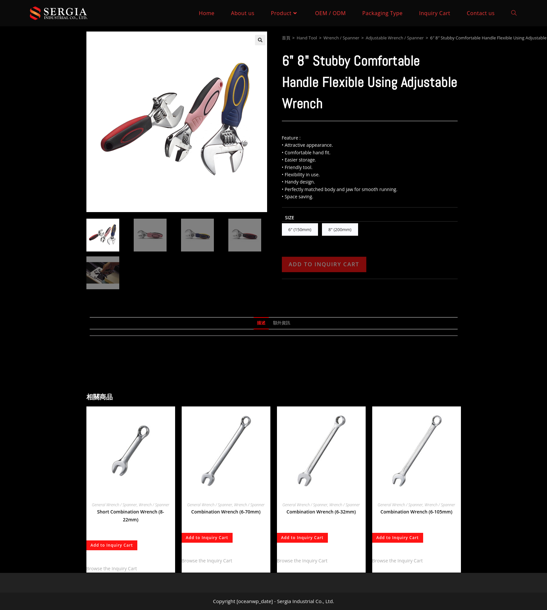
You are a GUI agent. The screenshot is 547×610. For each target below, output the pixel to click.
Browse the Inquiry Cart (111, 568)
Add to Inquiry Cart (324, 264)
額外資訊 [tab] (281, 323)
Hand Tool (307, 38)
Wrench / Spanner (341, 38)
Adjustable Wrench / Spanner (395, 38)
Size (289, 217)
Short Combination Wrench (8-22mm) (130, 516)
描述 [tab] (261, 323)
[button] (260, 40)
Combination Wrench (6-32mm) (321, 512)
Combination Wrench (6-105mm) (416, 512)
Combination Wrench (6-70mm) (226, 512)
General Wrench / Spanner (114, 505)
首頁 (286, 38)
